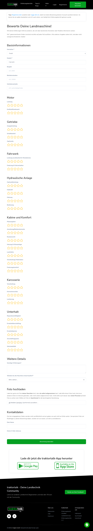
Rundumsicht (11, 237)
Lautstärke (10, 252)
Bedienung (10, 205)
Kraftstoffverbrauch (13, 109)
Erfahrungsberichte (26, 3)
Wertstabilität (11, 346)
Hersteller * (10, 49)
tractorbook (78, 518)
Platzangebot (11, 222)
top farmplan (78, 516)
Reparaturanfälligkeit (14, 316)
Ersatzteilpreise (12, 331)
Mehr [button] (47, 4)
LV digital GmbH (15, 528)
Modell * (9, 58)
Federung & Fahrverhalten (15, 165)
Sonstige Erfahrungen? (14, 363)
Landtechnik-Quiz (66, 516)
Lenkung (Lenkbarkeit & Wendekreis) (19, 158)
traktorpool (78, 513)
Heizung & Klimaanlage (14, 244)
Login (54, 5)
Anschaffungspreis (13, 339)
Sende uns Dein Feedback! (75, 492)
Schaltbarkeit (11, 134)
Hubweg (9, 197)
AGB (49, 514)
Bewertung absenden (46, 442)
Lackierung (10, 299)
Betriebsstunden (12, 75)
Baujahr (9, 67)
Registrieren (63, 5)
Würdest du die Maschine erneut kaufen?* (20, 376)
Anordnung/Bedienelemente (16, 229)
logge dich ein (35, 15)
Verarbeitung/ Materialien (15, 260)
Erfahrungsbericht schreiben (66, 512)
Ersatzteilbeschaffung (14, 323)
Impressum (51, 516)
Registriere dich (17, 15)
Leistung (9, 102)
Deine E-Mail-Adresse (14, 431)
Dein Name (10, 422)
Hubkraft (10, 190)
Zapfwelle (10, 141)
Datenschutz (51, 511)
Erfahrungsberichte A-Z (66, 519)
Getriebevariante (12, 84)
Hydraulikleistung (12, 182)
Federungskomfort (13, 267)
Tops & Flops (37, 5)
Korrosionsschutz (12, 292)
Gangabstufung (12, 126)
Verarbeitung (11, 284)
